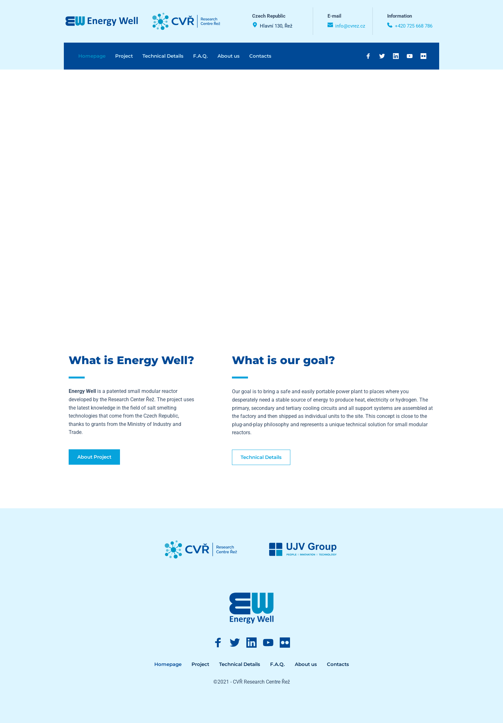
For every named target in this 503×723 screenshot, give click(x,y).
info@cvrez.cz (350, 26)
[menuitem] (92, 56)
